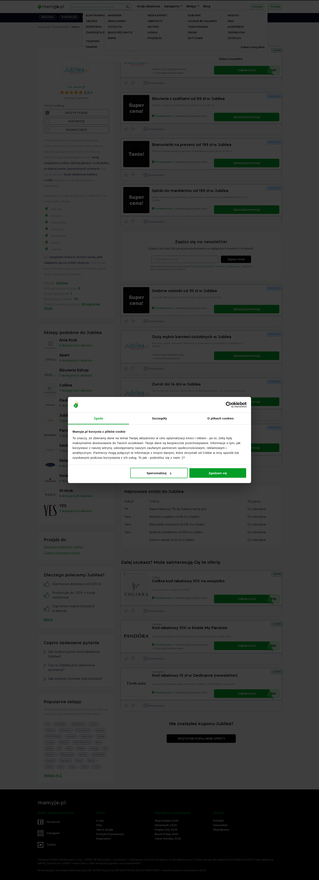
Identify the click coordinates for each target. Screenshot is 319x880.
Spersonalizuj (159, 473)
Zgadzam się (218, 473)
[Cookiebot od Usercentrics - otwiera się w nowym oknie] (229, 405)
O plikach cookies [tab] (220, 418)
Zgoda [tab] (98, 418)
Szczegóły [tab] (159, 418)
